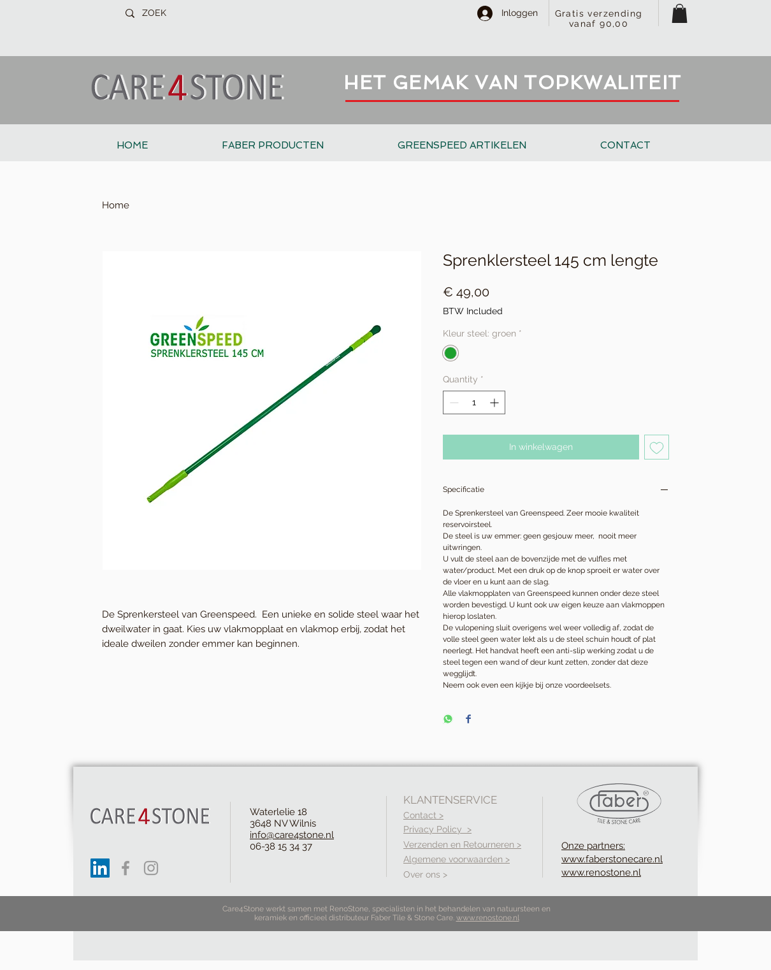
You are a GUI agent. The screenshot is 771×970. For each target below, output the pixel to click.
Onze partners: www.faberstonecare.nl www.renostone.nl (612, 859)
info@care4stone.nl (292, 835)
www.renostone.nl (487, 917)
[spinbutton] (474, 402)
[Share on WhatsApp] (448, 720)
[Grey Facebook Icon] (125, 868)
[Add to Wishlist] (656, 447)
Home (115, 205)
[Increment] (495, 402)
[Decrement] (453, 402)
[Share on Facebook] (468, 720)
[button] (680, 13)
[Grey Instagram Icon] (151, 868)
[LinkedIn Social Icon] (100, 868)
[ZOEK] (184, 13)
